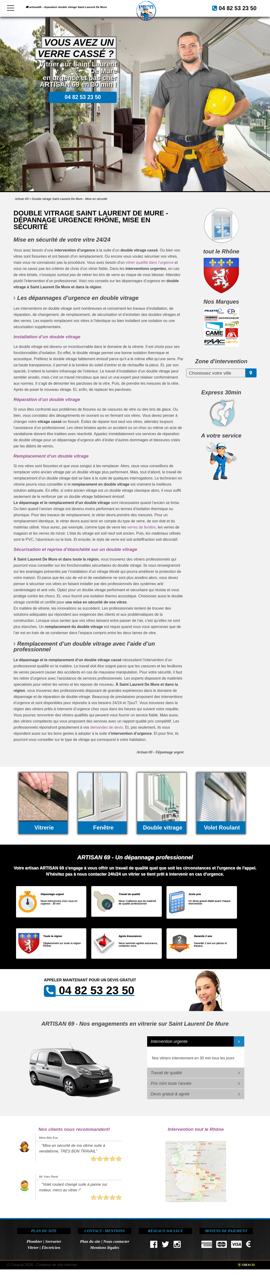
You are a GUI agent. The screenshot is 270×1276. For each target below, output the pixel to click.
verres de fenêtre (141, 527)
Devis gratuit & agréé (170, 1094)
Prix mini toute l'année (171, 1083)
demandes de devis (106, 727)
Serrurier (53, 1241)
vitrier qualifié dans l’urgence (150, 262)
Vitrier (33, 1247)
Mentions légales (104, 1247)
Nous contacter (116, 1241)
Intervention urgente (169, 1041)
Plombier (34, 1241)
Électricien (51, 1247)
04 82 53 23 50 (110, 20)
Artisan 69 (22, 199)
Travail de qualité (166, 1072)
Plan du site (90, 1241)
